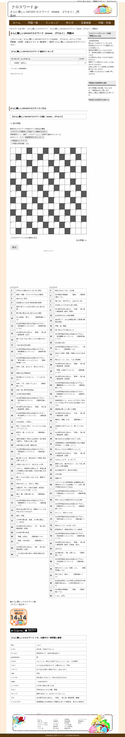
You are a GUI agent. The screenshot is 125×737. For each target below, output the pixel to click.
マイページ (111, 1)
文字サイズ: (14, 137)
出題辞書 (67, 719)
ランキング (52, 22)
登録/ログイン (98, 1)
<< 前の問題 (15, 123)
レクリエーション (82, 719)
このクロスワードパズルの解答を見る (23, 238)
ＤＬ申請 (55, 724)
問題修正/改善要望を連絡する (99, 100)
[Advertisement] (48, 90)
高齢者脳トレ (81, 721)
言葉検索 (86, 22)
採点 (14, 247)
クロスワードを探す (43, 723)
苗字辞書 (67, 723)
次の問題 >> (81, 240)
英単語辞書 (67, 721)
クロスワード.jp (25, 7)
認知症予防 (67, 728)
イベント (55, 719)
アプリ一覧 (40, 728)
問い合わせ (56, 728)
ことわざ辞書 (68, 724)
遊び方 (79, 723)
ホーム (17, 22)
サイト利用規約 (68, 726)
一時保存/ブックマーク (19, 141)
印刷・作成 (104, 22)
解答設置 (55, 726)
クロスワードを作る (43, 724)
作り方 (70, 22)
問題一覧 (33, 22)
